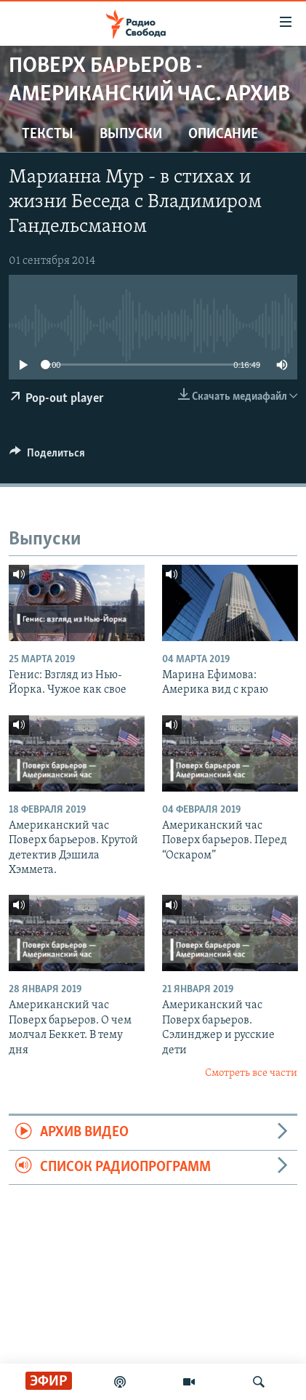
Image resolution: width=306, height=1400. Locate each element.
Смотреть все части (251, 1073)
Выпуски (131, 134)
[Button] (47, 456)
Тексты (47, 134)
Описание (223, 134)
